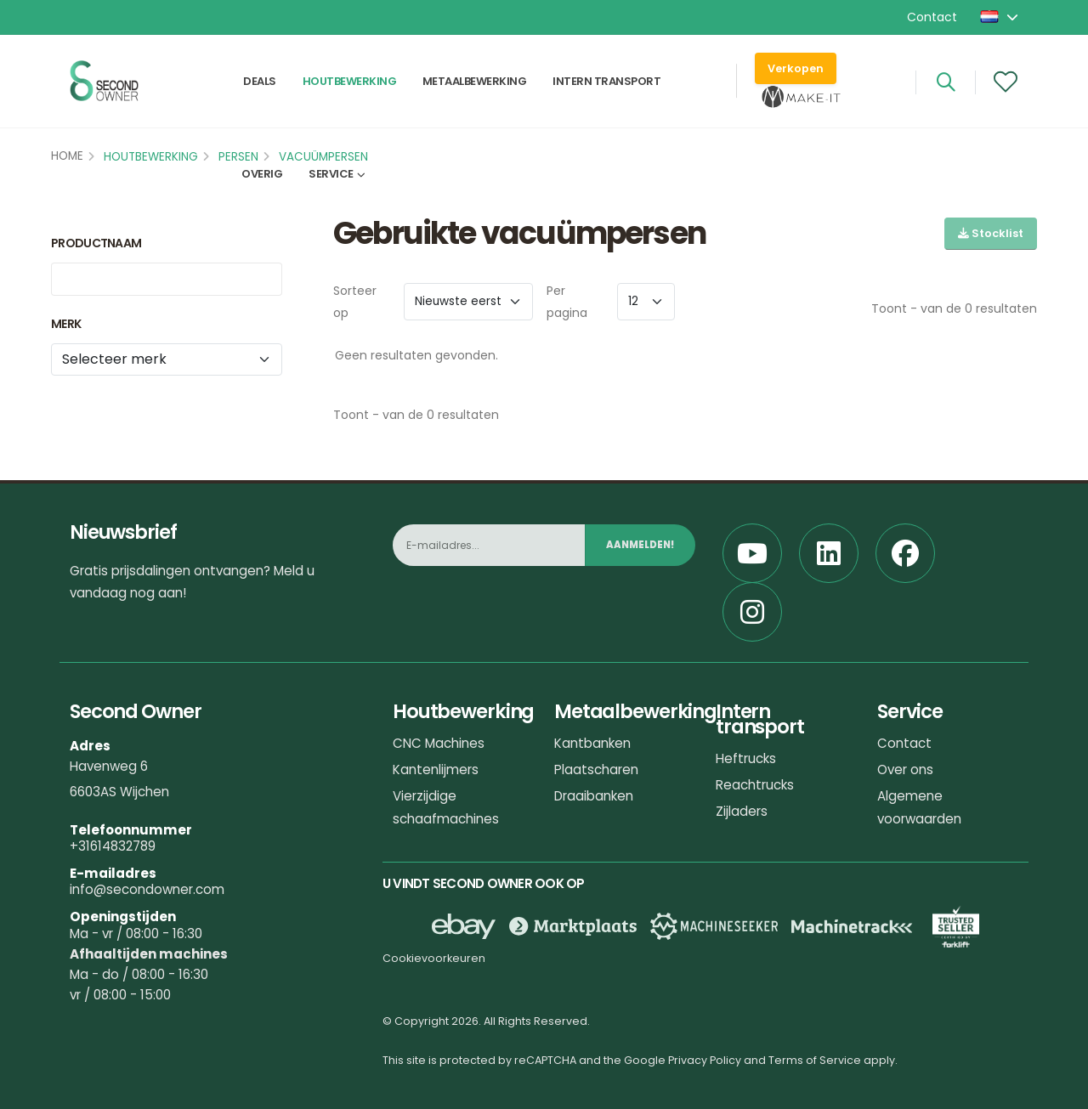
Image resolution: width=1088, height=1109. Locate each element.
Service (331, 175)
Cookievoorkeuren (433, 958)
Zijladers (742, 811)
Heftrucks (746, 758)
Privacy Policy (704, 1060)
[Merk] (166, 359)
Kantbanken (592, 743)
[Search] (946, 82)
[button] (1000, 17)
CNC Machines (438, 743)
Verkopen (796, 68)
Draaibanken (593, 796)
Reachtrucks (755, 785)
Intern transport (606, 82)
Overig (261, 175)
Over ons (905, 769)
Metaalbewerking (474, 82)
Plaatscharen (596, 769)
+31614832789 (113, 846)
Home (67, 156)
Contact (932, 16)
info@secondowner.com (147, 889)
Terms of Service (814, 1060)
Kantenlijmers (436, 769)
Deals (259, 82)
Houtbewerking (350, 82)
